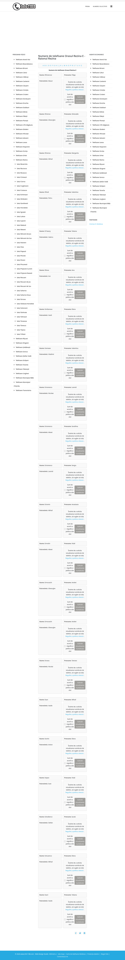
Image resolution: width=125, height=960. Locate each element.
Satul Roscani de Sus (23, 286)
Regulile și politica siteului (74, 90)
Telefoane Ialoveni (21, 138)
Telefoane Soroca (21, 352)
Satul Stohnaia (21, 312)
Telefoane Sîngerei (22, 343)
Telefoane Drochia (21, 103)
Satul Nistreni (21, 243)
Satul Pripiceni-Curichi (24, 269)
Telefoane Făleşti (21, 116)
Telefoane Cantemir (22, 81)
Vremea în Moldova (96, 224)
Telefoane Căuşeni (21, 86)
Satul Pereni (20, 260)
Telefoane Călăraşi (21, 77)
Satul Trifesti (20, 334)
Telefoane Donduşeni (23, 99)
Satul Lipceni (21, 221)
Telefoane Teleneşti (22, 369)
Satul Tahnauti (21, 317)
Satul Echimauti (22, 195)
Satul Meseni (21, 230)
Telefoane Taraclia (21, 365)
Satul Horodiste (22, 208)
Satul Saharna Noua (23, 295)
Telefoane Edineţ (21, 112)
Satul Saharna (21, 291)
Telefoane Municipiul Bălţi (24, 378)
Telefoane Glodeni (21, 129)
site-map (61, 954)
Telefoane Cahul (21, 73)
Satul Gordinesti (22, 203)
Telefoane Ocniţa (21, 151)
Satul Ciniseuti (21, 177)
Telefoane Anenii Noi (22, 60)
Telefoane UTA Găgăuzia (24, 125)
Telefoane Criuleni (21, 94)
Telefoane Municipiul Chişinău (22, 384)
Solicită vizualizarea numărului (80, 99)
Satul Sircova (21, 299)
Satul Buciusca (21, 168)
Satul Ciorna (20, 182)
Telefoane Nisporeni (22, 147)
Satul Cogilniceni (22, 186)
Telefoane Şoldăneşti (22, 347)
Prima (87, 6)
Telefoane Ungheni (22, 373)
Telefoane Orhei (21, 155)
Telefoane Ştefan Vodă (23, 356)
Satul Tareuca (21, 325)
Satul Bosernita (21, 164)
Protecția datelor (93, 954)
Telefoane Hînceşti (22, 134)
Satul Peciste (21, 256)
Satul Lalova (20, 216)
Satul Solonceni (21, 308)
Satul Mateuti (21, 225)
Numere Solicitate (100, 6)
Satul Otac (20, 247)
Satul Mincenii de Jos (23, 234)
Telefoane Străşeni (22, 360)
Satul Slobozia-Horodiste (25, 304)
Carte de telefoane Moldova (75, 954)
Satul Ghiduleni (21, 199)
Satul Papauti (21, 251)
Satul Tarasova (21, 321)
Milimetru (52, 954)
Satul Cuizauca (21, 190)
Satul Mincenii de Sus (24, 238)
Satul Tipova (20, 330)
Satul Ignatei (21, 212)
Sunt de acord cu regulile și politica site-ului (70, 99)
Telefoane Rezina (21, 160)
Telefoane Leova (21, 142)
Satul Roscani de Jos (23, 282)
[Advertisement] (62, 27)
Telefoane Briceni (21, 68)
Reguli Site (104, 954)
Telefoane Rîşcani (21, 339)
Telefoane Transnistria (23, 390)
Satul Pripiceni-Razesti (24, 273)
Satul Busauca (21, 173)
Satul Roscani (21, 277)
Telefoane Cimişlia (21, 90)
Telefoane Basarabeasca (24, 64)
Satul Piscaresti (21, 264)
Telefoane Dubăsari (22, 107)
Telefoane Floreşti (21, 121)
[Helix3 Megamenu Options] (111, 6)
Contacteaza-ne (62, 957)
